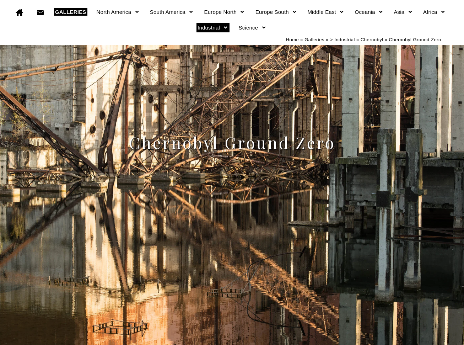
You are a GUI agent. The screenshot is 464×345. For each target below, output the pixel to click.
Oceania (369, 12)
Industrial (213, 27)
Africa (434, 12)
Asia (403, 12)
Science (252, 27)
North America (118, 12)
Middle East (325, 12)
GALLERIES (70, 12)
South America (172, 12)
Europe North (224, 12)
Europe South (276, 12)
